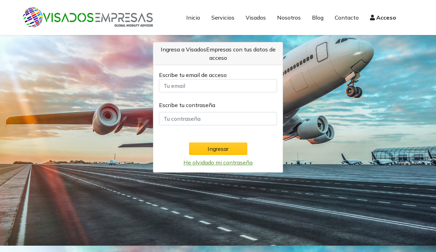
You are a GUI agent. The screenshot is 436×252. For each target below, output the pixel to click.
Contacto (347, 17)
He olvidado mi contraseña (218, 162)
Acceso (383, 17)
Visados (256, 17)
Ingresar (218, 148)
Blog (318, 17)
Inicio (193, 17)
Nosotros (289, 17)
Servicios (222, 17)
